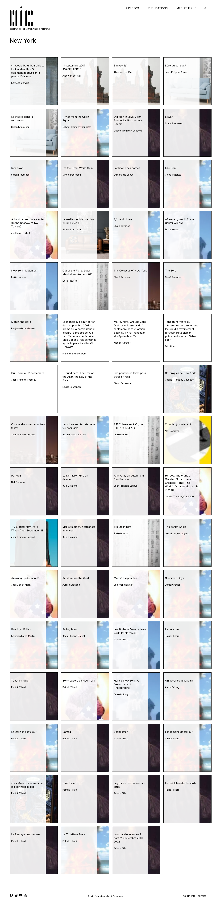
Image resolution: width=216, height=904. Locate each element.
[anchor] (25, 896)
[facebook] (11, 896)
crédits (202, 896)
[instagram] (16, 896)
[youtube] (20, 896)
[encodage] (205, 8)
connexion (189, 896)
